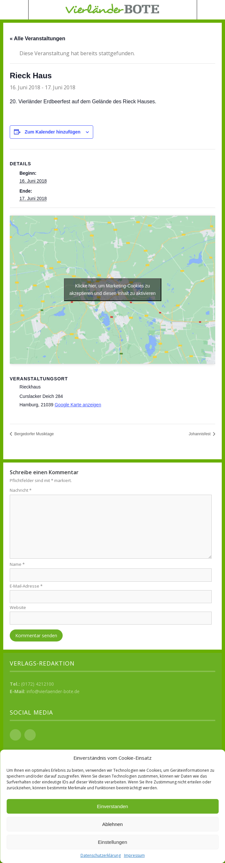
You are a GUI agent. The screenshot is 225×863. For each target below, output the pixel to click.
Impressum (134, 855)
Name (17, 564)
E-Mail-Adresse (26, 586)
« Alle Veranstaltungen (37, 38)
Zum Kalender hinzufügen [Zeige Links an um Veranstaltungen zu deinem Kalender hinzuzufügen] (53, 131)
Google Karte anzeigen (78, 404)
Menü (14, 9)
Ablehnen (112, 824)
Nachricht (20, 490)
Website (18, 607)
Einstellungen (112, 842)
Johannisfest (200, 434)
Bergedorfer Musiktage (33, 434)
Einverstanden (112, 806)
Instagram (30, 735)
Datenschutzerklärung (101, 855)
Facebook (15, 735)
